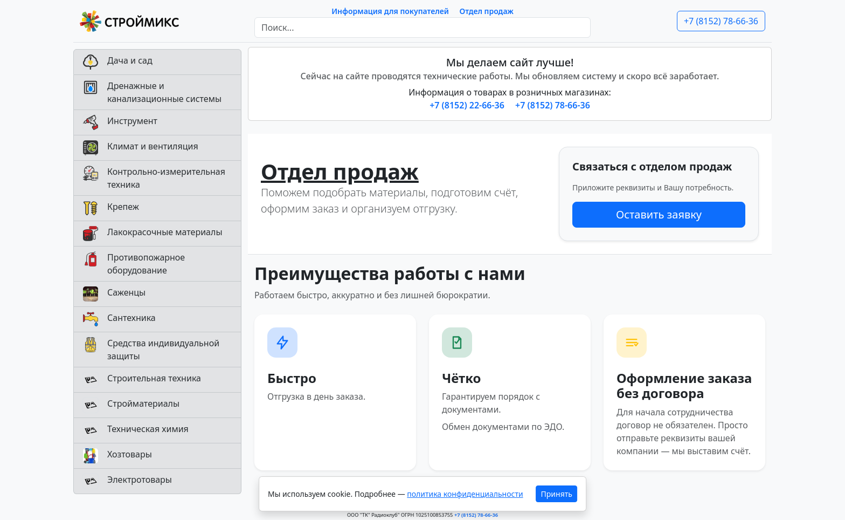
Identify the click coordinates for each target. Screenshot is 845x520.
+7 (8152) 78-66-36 (721, 21)
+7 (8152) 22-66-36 (468, 105)
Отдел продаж (487, 11)
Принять (556, 494)
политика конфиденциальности (465, 494)
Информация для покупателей (390, 11)
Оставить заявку (659, 214)
